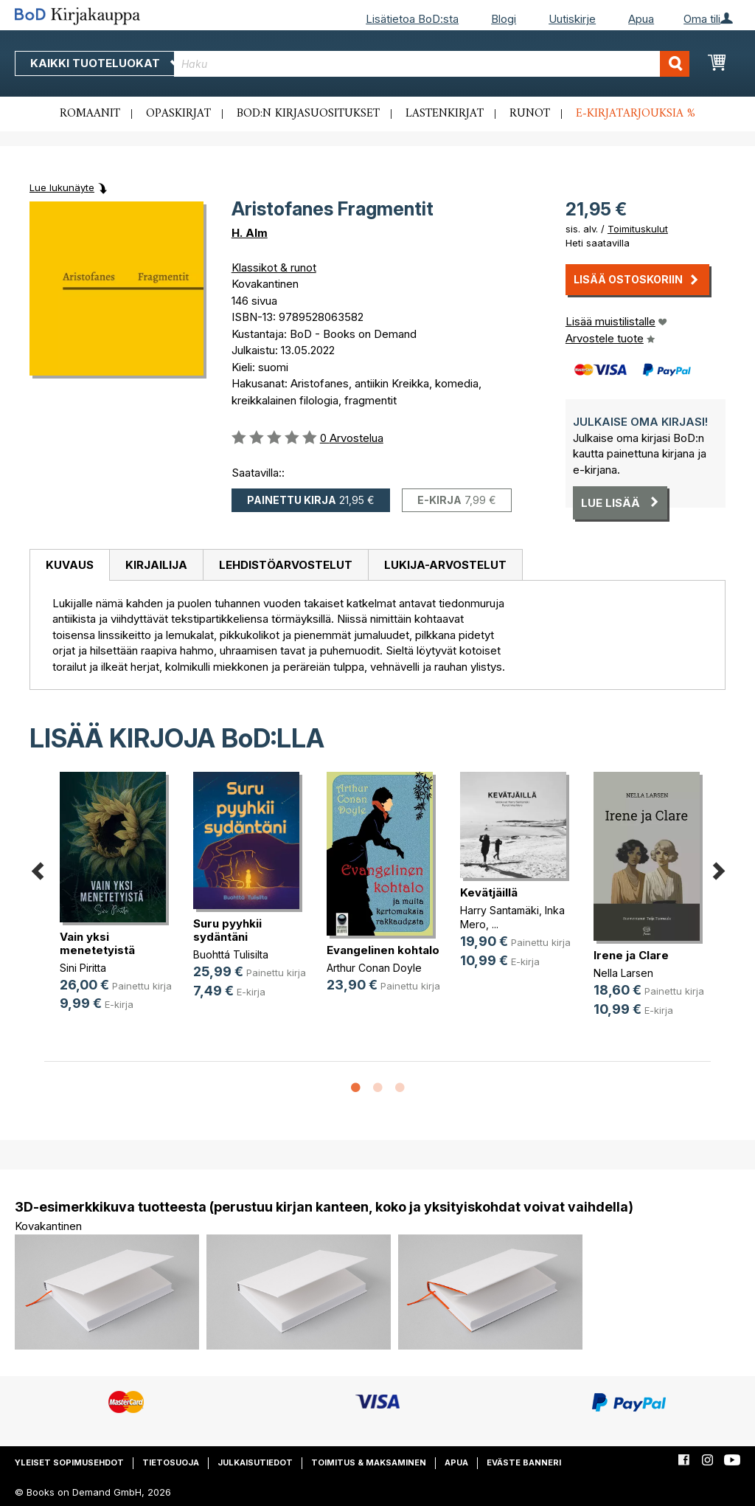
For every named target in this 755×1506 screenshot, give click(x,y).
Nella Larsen (623, 973)
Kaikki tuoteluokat (105, 63)
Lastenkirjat (445, 113)
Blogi (503, 19)
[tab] (69, 565)
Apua (641, 19)
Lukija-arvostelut (445, 565)
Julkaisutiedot (255, 1462)
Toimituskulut (638, 229)
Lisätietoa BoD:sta (412, 19)
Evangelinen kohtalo (383, 950)
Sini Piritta (83, 967)
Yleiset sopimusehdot (69, 1462)
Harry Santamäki (499, 910)
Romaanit (90, 113)
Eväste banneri (524, 1462)
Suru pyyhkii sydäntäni (227, 930)
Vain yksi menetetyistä (97, 943)
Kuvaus (70, 565)
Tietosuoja (170, 1462)
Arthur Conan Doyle (374, 967)
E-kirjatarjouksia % (635, 113)
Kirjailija (156, 565)
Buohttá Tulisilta (230, 954)
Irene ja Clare (631, 955)
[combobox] (431, 64)
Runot (529, 113)
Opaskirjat (178, 113)
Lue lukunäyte (61, 187)
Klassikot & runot (274, 267)
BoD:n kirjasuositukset (308, 113)
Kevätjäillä (489, 892)
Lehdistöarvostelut (285, 565)
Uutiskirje (572, 19)
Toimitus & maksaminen (368, 1462)
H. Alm (250, 233)
